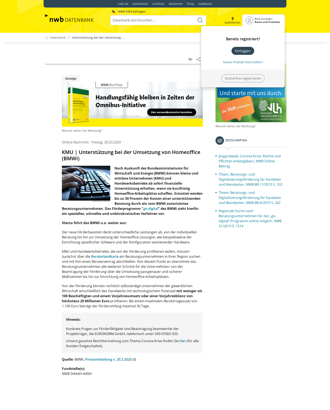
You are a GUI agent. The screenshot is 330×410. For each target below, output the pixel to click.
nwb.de (123, 4)
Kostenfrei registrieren (243, 78)
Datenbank (140, 4)
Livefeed (158, 4)
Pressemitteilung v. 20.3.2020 (108, 359)
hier (183, 341)
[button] (232, 20)
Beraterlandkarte (105, 256)
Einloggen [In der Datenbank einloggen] (243, 51)
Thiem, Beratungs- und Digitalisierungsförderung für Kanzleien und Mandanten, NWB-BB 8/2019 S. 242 (250, 197)
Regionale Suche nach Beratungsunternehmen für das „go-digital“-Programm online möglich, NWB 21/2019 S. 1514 (250, 218)
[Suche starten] (200, 20)
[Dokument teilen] (198, 59)
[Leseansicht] (190, 59)
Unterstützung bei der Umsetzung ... (98, 37)
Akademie (175, 4)
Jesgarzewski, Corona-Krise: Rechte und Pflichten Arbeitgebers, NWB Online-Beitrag (250, 161)
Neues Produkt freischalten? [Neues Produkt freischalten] (243, 62)
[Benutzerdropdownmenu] (263, 20)
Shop (190, 4)
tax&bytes (205, 4)
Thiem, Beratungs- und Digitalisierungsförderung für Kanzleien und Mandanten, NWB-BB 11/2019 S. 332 (250, 179)
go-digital (150, 208)
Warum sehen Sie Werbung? (82, 131)
